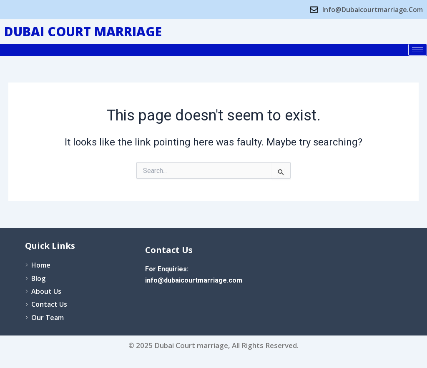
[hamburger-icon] (417, 50)
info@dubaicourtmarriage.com (193, 280)
